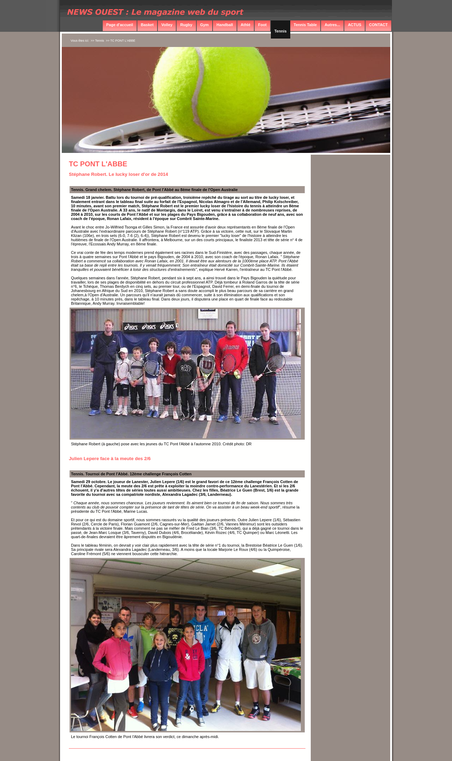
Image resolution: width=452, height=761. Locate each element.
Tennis (280, 31)
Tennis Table (305, 25)
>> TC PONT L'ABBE (121, 40)
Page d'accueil (119, 25)
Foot (262, 25)
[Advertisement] (350, 269)
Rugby (186, 25)
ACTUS (354, 25)
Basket (147, 25)
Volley (167, 25)
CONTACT (378, 25)
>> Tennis (97, 40)
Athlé (246, 25)
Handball (224, 25)
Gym (204, 25)
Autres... (332, 25)
